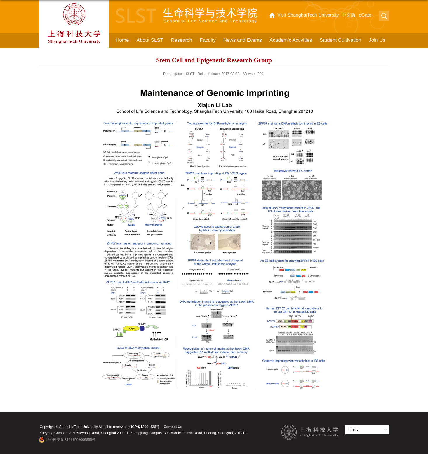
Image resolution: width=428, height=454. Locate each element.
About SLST (150, 40)
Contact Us (173, 427)
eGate (365, 15)
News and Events (242, 40)
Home (122, 40)
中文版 (349, 15)
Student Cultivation (340, 40)
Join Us (377, 40)
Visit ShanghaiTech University (308, 15)
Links (353, 429)
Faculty (208, 40)
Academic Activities (290, 40)
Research (181, 40)
